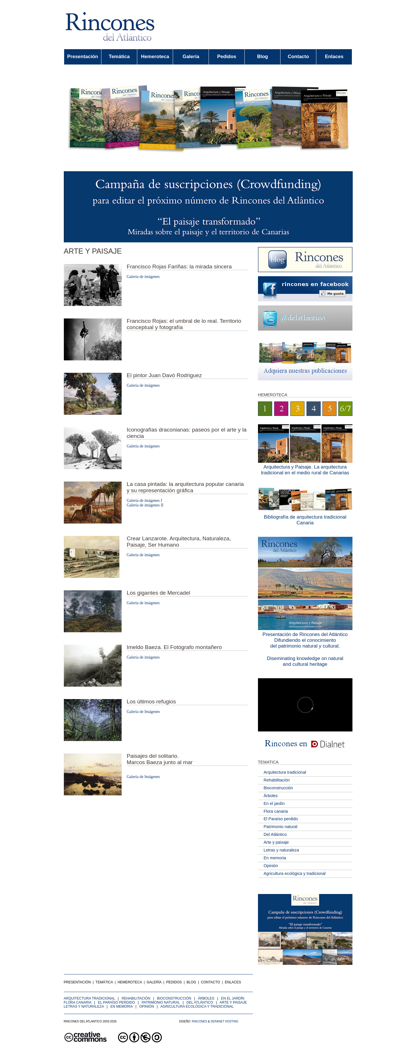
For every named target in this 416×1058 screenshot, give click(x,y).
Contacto (298, 56)
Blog (262, 56)
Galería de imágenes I (144, 500)
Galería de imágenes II (145, 505)
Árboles (271, 795)
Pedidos (226, 56)
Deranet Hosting (224, 1021)
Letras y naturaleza (281, 850)
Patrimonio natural (281, 826)
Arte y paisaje (276, 842)
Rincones (199, 1021)
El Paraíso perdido (281, 818)
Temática (119, 56)
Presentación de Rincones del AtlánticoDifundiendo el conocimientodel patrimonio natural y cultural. (305, 640)
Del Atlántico (275, 834)
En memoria (275, 858)
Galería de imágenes (143, 276)
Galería (191, 56)
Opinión (271, 865)
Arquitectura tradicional (285, 772)
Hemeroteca (155, 56)
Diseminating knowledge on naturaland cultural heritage (305, 661)
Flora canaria (276, 811)
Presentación (82, 56)
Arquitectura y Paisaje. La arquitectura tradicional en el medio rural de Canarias (305, 469)
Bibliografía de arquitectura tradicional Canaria (305, 520)
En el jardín (274, 803)
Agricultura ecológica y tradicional (295, 873)
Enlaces (334, 56)
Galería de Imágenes (143, 711)
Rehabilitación (277, 780)
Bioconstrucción (278, 788)
